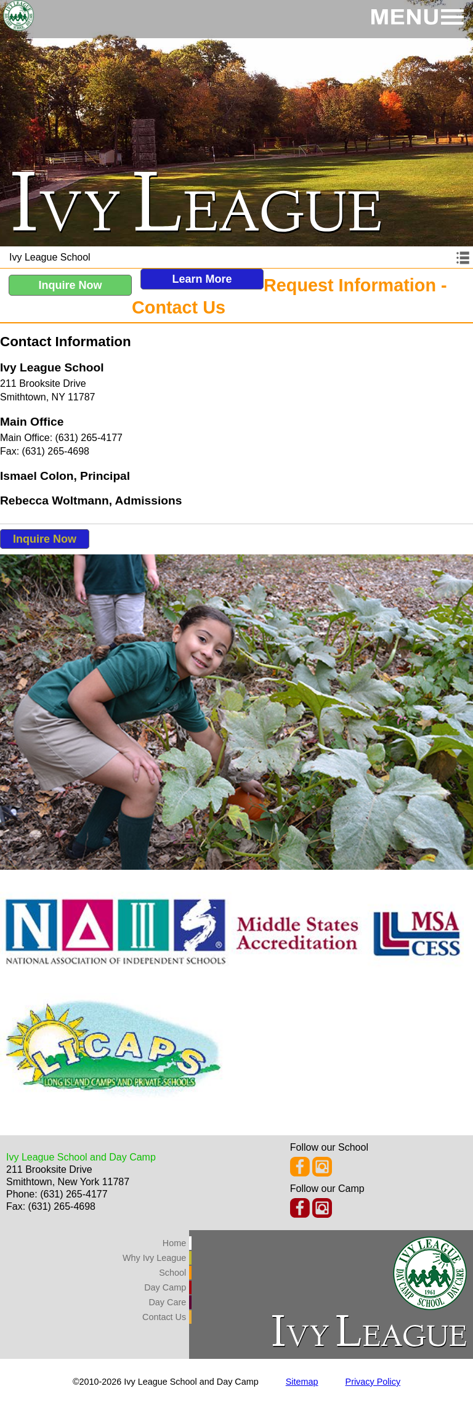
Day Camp (165, 1287)
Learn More (202, 279)
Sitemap (302, 1382)
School (172, 1273)
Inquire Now (70, 285)
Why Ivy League (154, 1258)
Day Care (167, 1302)
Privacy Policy (373, 1382)
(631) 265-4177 (73, 1194)
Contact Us (164, 1317)
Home (174, 1243)
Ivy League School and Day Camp (81, 1157)
